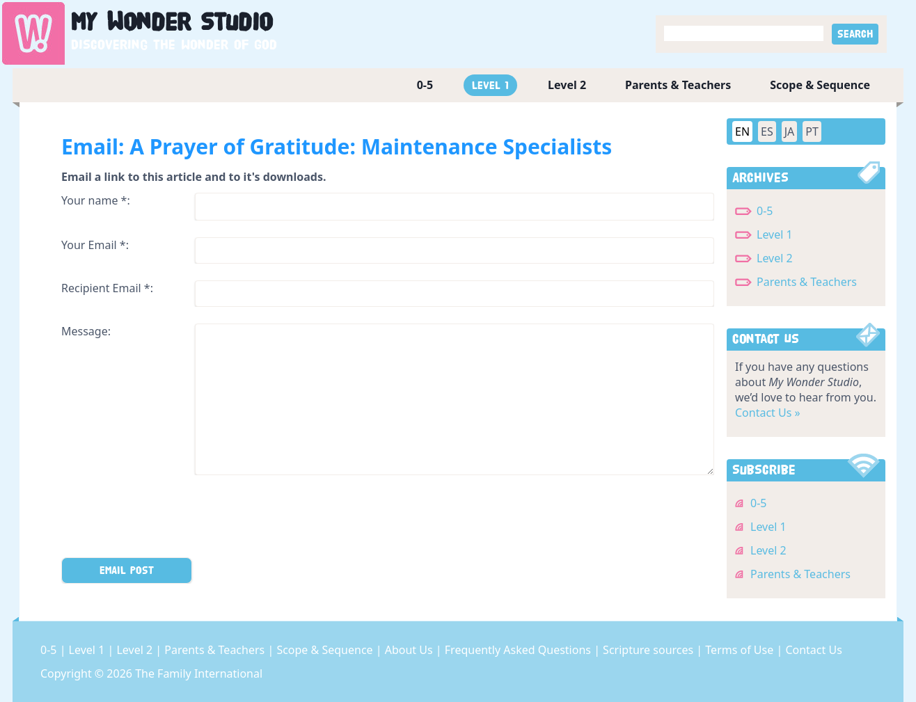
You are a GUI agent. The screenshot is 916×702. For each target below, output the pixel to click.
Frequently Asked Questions (519, 649)
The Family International (198, 673)
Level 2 (567, 85)
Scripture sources (649, 649)
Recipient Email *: (107, 288)
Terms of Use (740, 649)
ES (767, 131)
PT (812, 131)
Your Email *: (95, 245)
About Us (410, 649)
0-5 (425, 85)
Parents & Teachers (678, 85)
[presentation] (167, 519)
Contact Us (813, 649)
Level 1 (490, 85)
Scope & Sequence (820, 85)
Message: (86, 331)
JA (789, 131)
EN (742, 131)
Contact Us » (767, 412)
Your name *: (95, 200)
